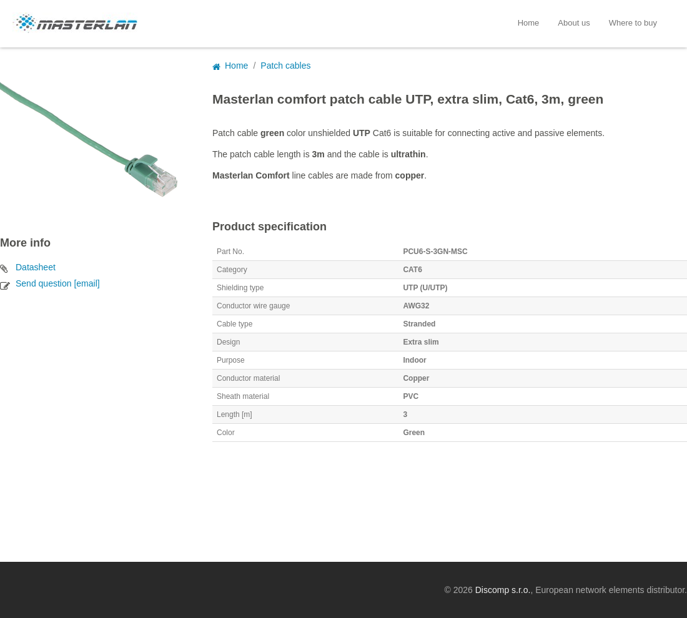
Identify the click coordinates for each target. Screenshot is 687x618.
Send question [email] (58, 283)
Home (529, 22)
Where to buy (633, 22)
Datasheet (36, 267)
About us (574, 22)
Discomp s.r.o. (503, 590)
